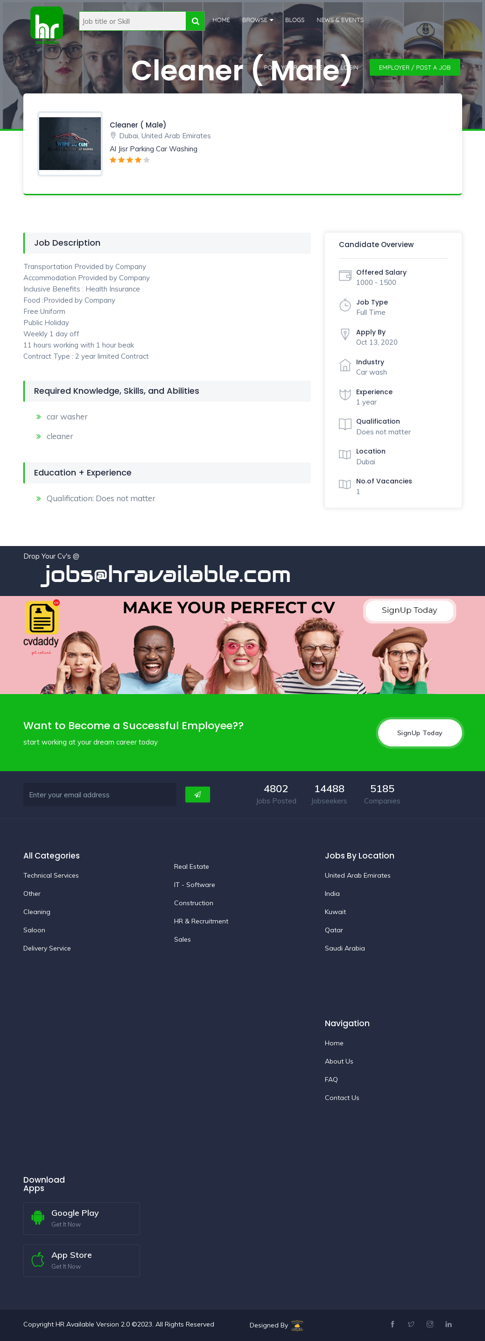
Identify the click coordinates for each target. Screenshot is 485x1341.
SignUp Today (420, 732)
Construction (193, 902)
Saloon (34, 929)
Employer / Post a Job (415, 67)
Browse (254, 19)
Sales (182, 939)
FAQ (331, 1079)
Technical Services (51, 875)
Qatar (334, 929)
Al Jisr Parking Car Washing (153, 148)
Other (32, 893)
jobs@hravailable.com (178, 574)
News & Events (340, 19)
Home (221, 19)
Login (349, 67)
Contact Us (342, 1097)
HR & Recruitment (201, 920)
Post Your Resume (293, 67)
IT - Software (194, 884)
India (332, 893)
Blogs (294, 19)
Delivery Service (47, 948)
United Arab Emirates (358, 875)
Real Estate (191, 866)
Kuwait (335, 911)
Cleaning (36, 911)
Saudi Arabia (345, 948)
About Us (339, 1061)
